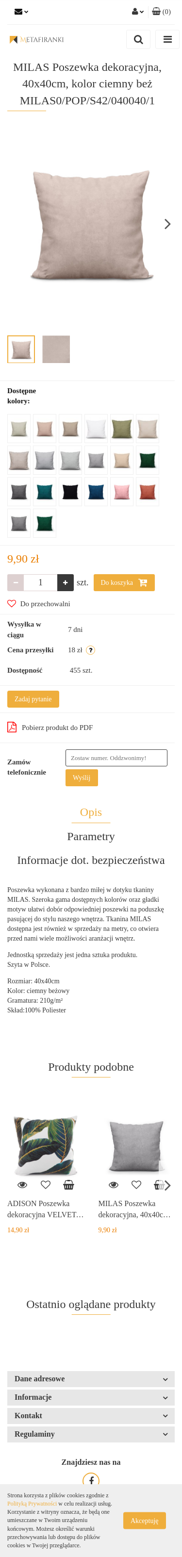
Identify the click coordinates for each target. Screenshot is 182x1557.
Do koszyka (124, 582)
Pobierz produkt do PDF (50, 727)
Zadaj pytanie (33, 699)
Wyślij (82, 777)
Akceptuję (145, 1520)
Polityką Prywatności (32, 1503)
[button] (161, 12)
